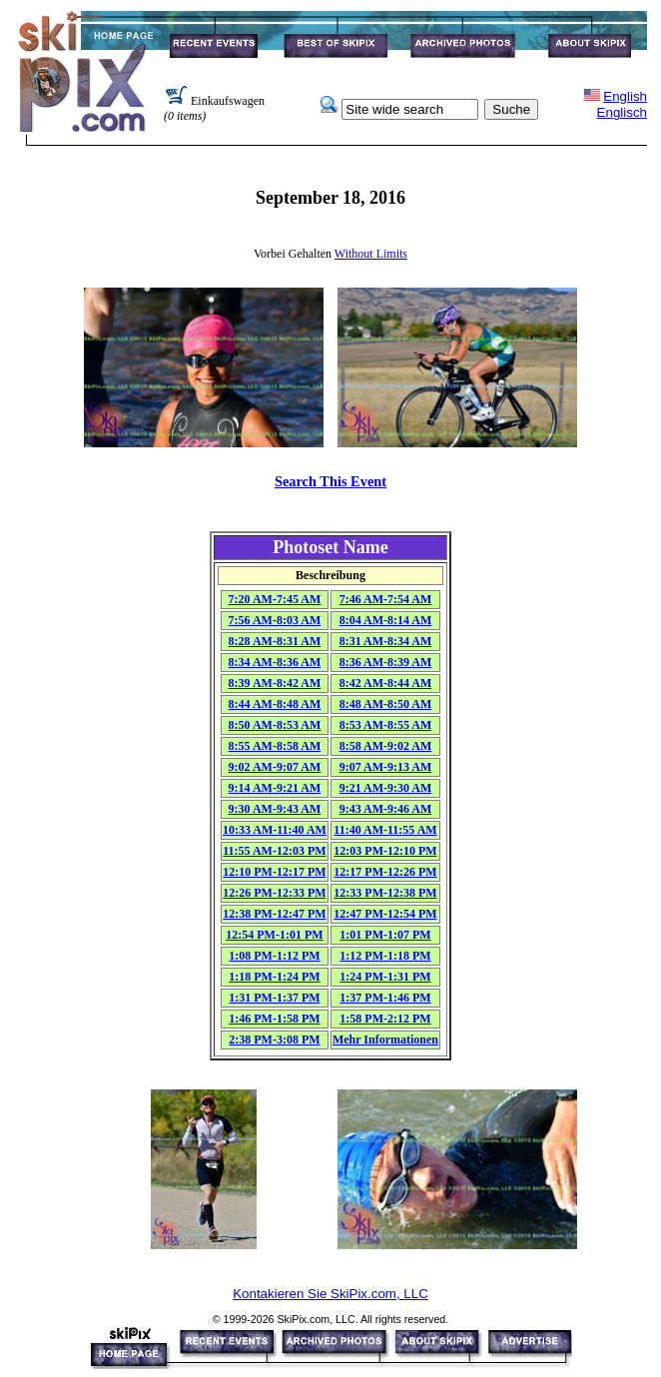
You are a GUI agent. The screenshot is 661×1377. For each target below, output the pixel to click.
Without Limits (370, 254)
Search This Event (330, 481)
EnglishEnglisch (622, 104)
